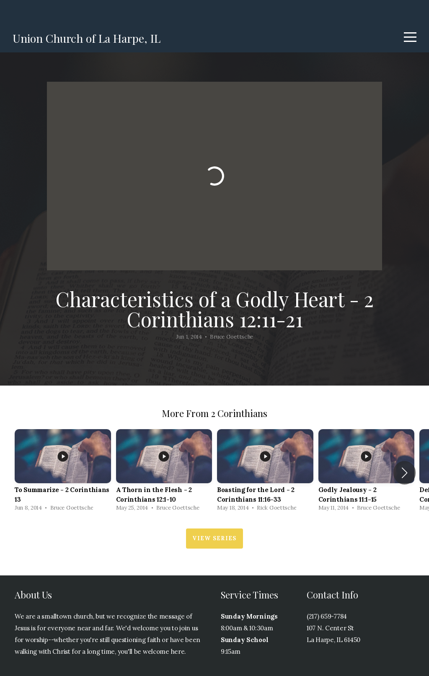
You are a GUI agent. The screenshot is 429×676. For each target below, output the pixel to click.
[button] (404, 473)
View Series (214, 538)
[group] (63, 472)
